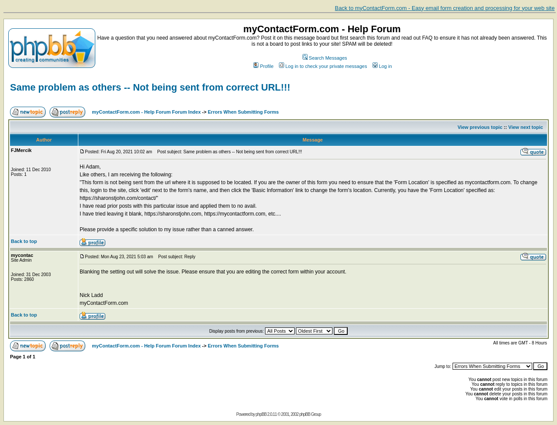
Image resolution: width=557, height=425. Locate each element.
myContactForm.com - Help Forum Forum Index (146, 112)
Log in (382, 66)
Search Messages (324, 58)
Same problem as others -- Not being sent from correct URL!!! (150, 87)
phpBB (260, 414)
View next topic (525, 127)
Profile (263, 66)
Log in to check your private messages (323, 66)
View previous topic (479, 127)
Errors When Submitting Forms (243, 112)
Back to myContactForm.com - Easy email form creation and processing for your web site (445, 8)
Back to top (24, 241)
